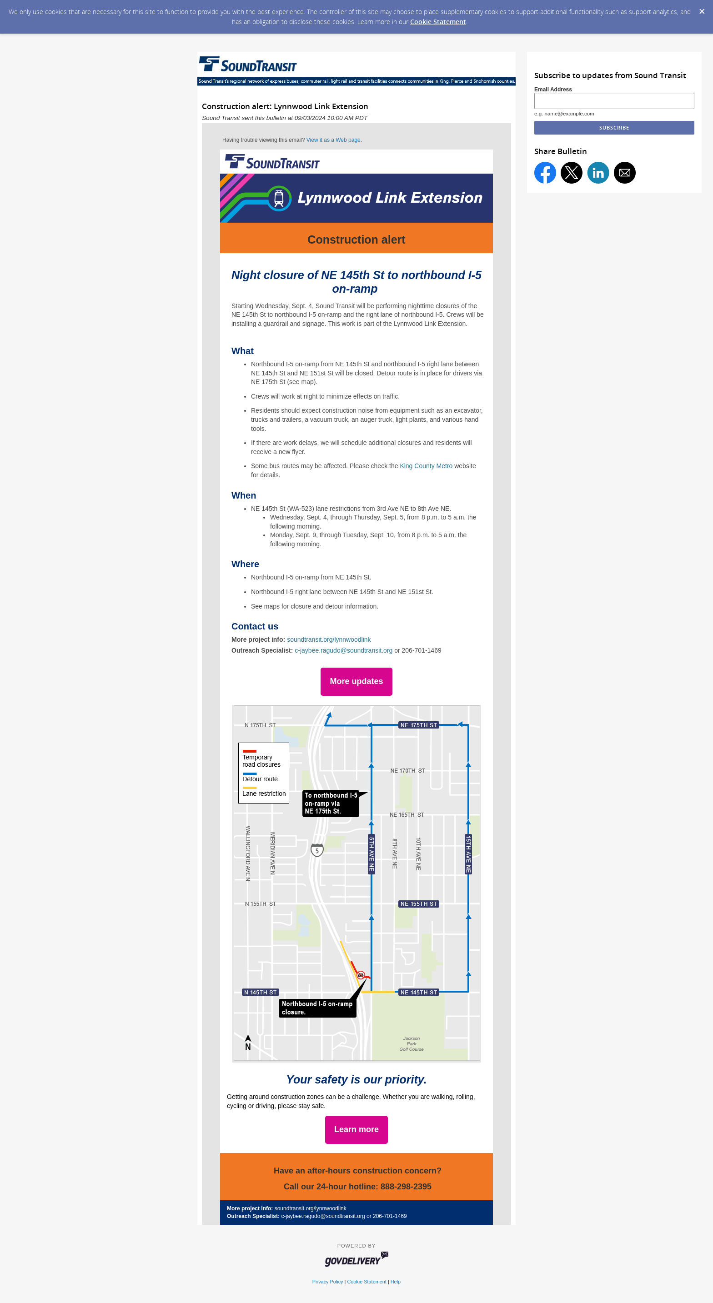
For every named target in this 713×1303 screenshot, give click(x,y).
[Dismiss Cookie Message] (701, 8)
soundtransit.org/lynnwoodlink (329, 639)
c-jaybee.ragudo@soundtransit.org (343, 650)
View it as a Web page (333, 140)
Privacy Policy (327, 1281)
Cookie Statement (438, 21)
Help (396, 1281)
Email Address (553, 89)
